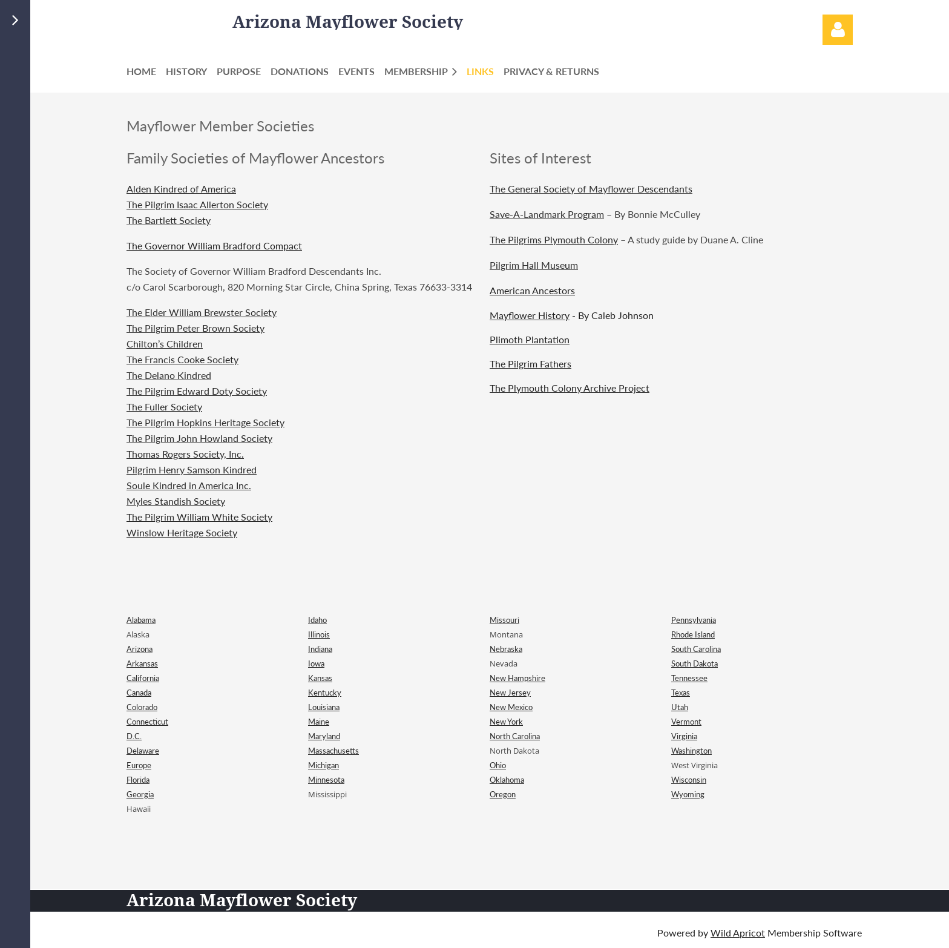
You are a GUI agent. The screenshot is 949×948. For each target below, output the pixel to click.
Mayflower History (530, 315)
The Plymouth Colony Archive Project (569, 387)
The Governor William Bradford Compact (214, 245)
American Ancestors (532, 290)
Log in (838, 30)
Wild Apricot (738, 932)
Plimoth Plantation (530, 339)
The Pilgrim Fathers (530, 363)
